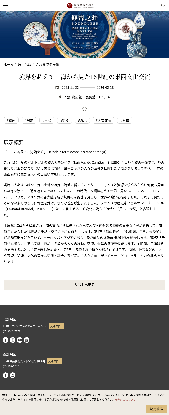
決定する (156, 408)
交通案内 (55, 326)
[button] (154, 5)
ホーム (9, 64)
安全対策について (125, 399)
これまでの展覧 (47, 64)
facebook (5, 340)
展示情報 (24, 64)
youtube (19, 340)
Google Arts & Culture (26, 340)
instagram (12, 340)
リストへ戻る (85, 284)
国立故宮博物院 (80, 5)
